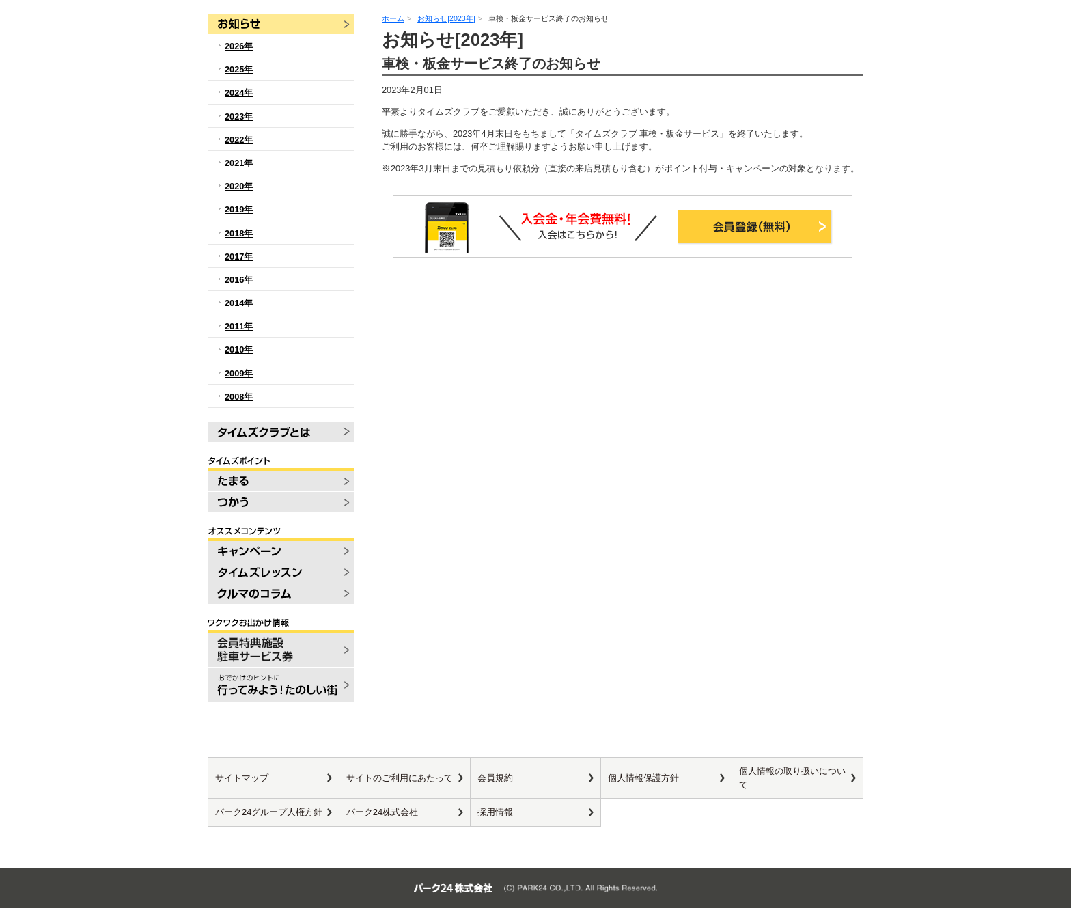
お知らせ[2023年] (446, 18)
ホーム (393, 18)
